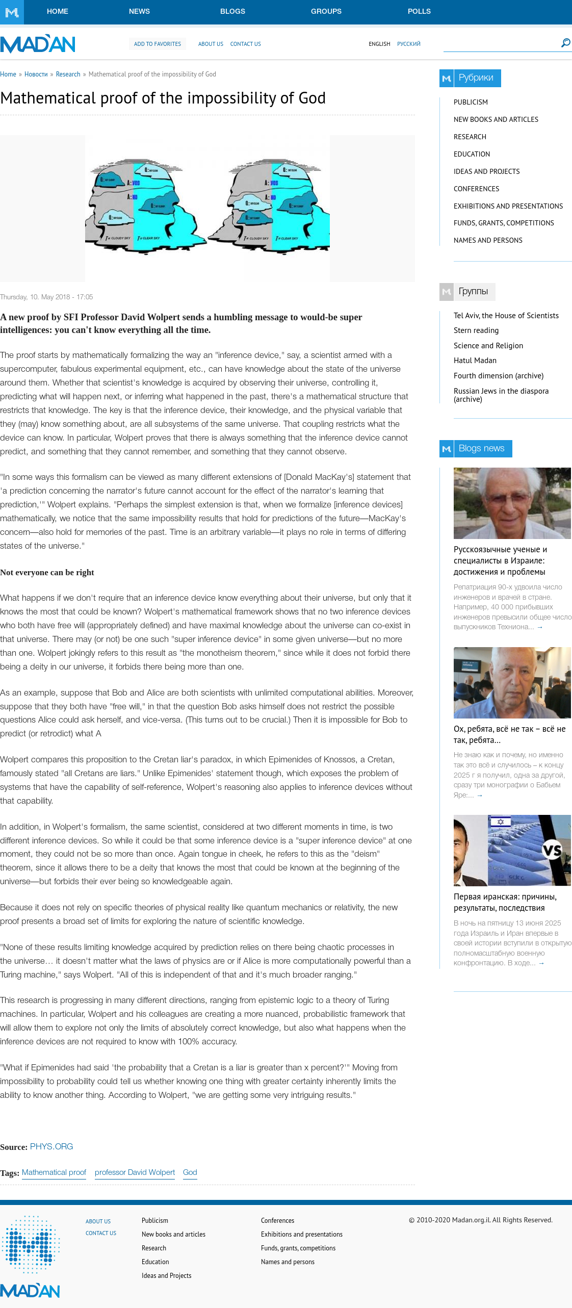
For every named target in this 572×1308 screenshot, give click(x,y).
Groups (326, 12)
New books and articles (496, 119)
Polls (419, 12)
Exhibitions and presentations (508, 206)
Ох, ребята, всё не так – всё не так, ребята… (510, 734)
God (190, 1172)
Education (472, 154)
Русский (409, 43)
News (139, 12)
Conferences (477, 188)
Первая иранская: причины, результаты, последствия (505, 902)
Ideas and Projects (487, 171)
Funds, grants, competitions (504, 222)
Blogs (232, 12)
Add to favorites (157, 43)
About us (210, 43)
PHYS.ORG (51, 1147)
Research (68, 74)
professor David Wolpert (135, 1172)
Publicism (471, 102)
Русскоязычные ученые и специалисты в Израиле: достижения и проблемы (500, 560)
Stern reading (476, 330)
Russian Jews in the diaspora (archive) (501, 395)
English (379, 43)
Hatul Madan (475, 360)
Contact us (245, 43)
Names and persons (488, 240)
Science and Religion (488, 345)
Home (57, 12)
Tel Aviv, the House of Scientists (506, 315)
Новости (36, 74)
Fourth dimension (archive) (499, 375)
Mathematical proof (54, 1172)
